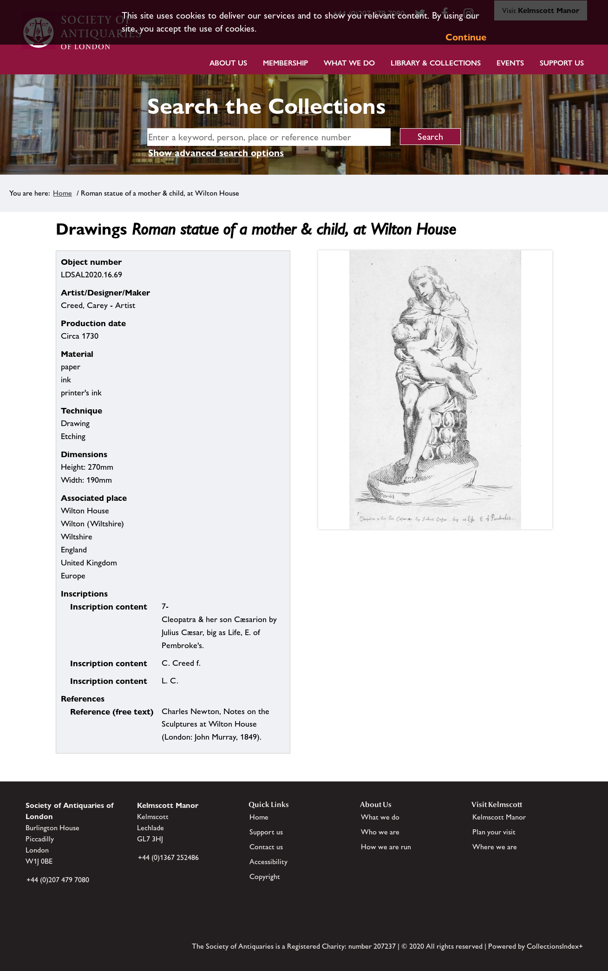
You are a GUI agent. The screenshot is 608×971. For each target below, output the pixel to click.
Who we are (380, 831)
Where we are (494, 846)
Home (62, 193)
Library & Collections (436, 63)
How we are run (386, 846)
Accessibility (268, 861)
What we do (349, 63)
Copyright (264, 876)
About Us (228, 63)
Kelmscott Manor (499, 817)
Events (510, 63)
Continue (465, 37)
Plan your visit (494, 831)
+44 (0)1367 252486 (168, 857)
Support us (266, 831)
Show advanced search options (216, 152)
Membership (285, 63)
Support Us (562, 63)
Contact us (266, 846)
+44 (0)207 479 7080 (57, 879)
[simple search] (269, 137)
